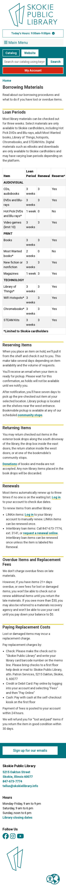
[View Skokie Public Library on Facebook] (6, 836)
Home (7, 80)
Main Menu (16, 42)
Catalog (11, 53)
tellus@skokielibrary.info (20, 786)
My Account (33, 70)
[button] (33, 33)
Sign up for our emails (30, 750)
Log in (56, 497)
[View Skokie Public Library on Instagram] (13, 836)
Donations (10, 464)
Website (30, 53)
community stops (30, 415)
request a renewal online (40, 533)
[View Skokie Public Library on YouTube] (20, 836)
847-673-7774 (12, 781)
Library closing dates (17, 817)
